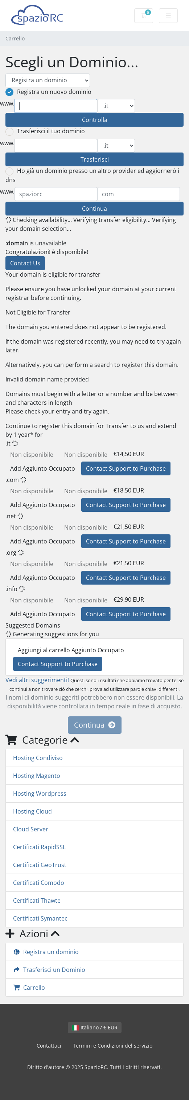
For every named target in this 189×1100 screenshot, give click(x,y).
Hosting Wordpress (39, 794)
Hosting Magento (36, 776)
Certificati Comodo (38, 883)
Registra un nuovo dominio (48, 92)
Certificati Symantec (40, 918)
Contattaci (49, 1045)
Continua (94, 209)
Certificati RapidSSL (39, 847)
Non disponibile (31, 455)
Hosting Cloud (32, 811)
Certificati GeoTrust (39, 865)
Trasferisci (95, 159)
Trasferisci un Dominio (49, 970)
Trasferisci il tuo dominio (45, 131)
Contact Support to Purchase (126, 468)
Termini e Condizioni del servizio (112, 1045)
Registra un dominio (46, 952)
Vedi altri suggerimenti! (37, 680)
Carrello (29, 988)
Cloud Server (30, 829)
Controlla (94, 120)
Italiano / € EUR (95, 1027)
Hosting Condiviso (38, 758)
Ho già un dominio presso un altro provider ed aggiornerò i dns (92, 175)
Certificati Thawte (37, 901)
